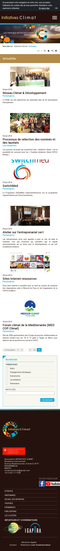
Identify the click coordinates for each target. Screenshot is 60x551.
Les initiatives (15, 380)
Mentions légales (29, 542)
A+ (45, 51)
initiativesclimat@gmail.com (17, 475)
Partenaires (14, 384)
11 (39, 350)
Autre (12, 368)
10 (34, 350)
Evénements (15, 376)
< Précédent (9, 350)
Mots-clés (10, 390)
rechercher (47, 400)
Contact (13, 545)
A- (42, 50)
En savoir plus (44, 8)
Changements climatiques (20, 372)
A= (38, 50)
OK (56, 8)
